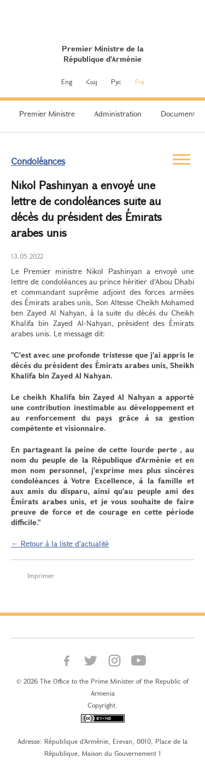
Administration (118, 113)
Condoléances (38, 161)
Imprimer (40, 575)
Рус (116, 81)
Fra (139, 81)
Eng (66, 81)
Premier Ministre (47, 113)
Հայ (91, 81)
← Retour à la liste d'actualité (60, 543)
